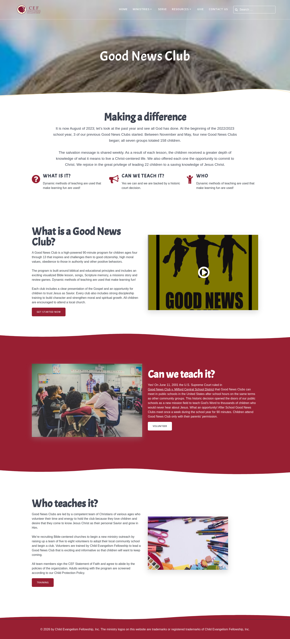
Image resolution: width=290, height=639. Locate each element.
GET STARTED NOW (49, 311)
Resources (180, 9)
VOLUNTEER (160, 426)
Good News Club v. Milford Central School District (181, 389)
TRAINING (43, 582)
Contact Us (218, 9)
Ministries (141, 9)
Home (123, 9)
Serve (162, 9)
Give (200, 9)
